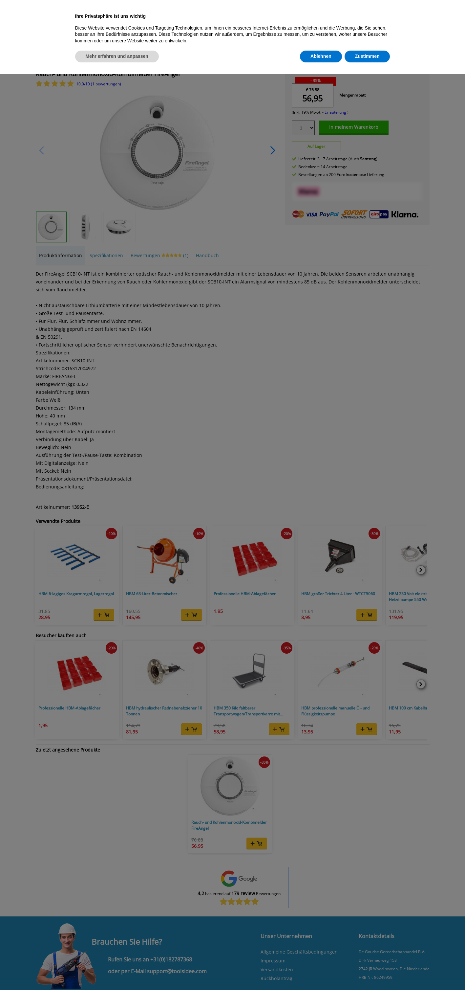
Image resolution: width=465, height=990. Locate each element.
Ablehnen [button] (320, 56)
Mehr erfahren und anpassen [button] (117, 56)
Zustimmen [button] (367, 56)
